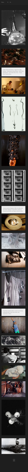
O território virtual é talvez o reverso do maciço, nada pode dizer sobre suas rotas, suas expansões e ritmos (13, 312)
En (10, 2)
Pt (7, 2)
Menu (2, 2)
